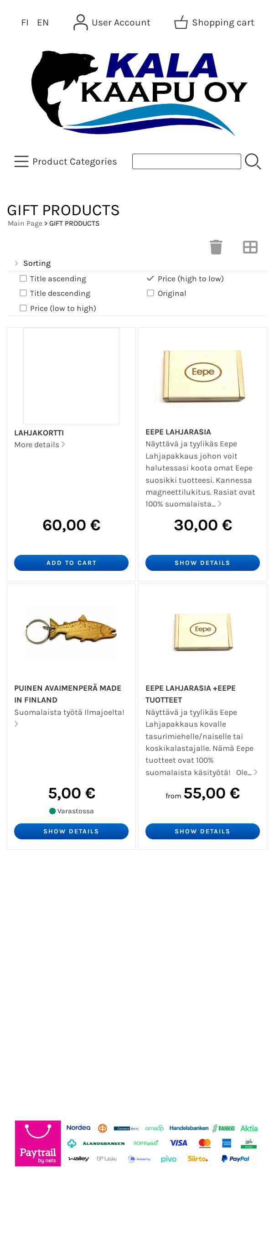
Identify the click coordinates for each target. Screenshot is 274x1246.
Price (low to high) (57, 308)
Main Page (25, 223)
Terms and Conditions (60, 980)
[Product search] (186, 161)
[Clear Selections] (216, 249)
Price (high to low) (184, 278)
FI (25, 22)
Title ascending (52, 278)
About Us (31, 936)
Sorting (31, 264)
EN (43, 22)
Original (165, 293)
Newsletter (34, 915)
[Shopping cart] (215, 22)
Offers (24, 893)
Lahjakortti (39, 432)
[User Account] (112, 22)
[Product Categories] (66, 161)
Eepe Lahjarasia (178, 431)
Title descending (54, 293)
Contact (29, 958)
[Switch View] (250, 249)
